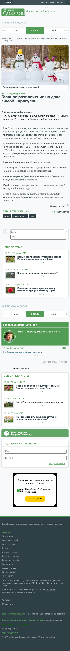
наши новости (20, 216)
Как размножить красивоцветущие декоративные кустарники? (36, 417)
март (16, 30)
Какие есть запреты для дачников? (37, 272)
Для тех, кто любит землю (28, 12)
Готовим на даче (9, 552)
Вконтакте (33, 613)
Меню (6, 2)
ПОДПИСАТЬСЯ (57, 463)
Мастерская (7, 575)
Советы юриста (8, 568)
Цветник (5, 548)
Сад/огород (7, 536)
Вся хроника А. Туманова (55, 362)
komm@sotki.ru (48, 637)
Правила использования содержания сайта (28, 590)
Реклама (5, 600)
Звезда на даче (8, 544)
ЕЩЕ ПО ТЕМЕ (13, 247)
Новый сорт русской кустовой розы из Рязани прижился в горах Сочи (39, 257)
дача (32, 216)
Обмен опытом (23, 38)
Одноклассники (47, 613)
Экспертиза (7, 564)
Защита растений (9, 540)
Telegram (60, 613)
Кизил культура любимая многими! (24, 352)
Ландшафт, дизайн (10, 560)
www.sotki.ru (7, 38)
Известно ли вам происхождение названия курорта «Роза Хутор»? (36, 289)
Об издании (7, 604)
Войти (44, 2)
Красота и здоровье (11, 556)
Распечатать (62, 212)
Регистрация (56, 2)
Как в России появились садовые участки (39, 401)
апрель (35, 30)
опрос (7, 216)
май (53, 30)
